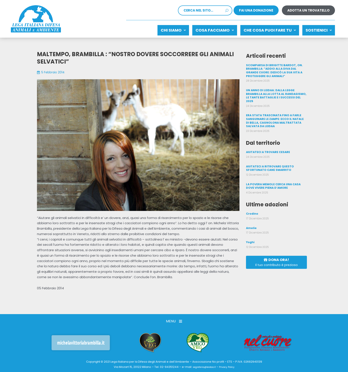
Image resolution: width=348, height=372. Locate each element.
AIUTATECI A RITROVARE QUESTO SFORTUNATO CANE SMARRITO (269, 163)
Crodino (252, 207)
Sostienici (316, 29)
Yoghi (250, 235)
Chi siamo (158, 29)
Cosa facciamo (204, 29)
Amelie (251, 221)
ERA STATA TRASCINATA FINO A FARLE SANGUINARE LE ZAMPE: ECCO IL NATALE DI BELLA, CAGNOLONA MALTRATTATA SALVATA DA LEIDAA (276, 116)
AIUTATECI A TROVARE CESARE (267, 147)
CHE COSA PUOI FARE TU (263, 29)
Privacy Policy (229, 365)
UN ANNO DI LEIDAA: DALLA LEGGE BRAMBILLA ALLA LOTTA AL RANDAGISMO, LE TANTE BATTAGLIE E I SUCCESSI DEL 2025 (275, 92)
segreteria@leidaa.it (202, 365)
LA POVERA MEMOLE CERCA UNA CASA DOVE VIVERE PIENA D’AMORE (272, 180)
